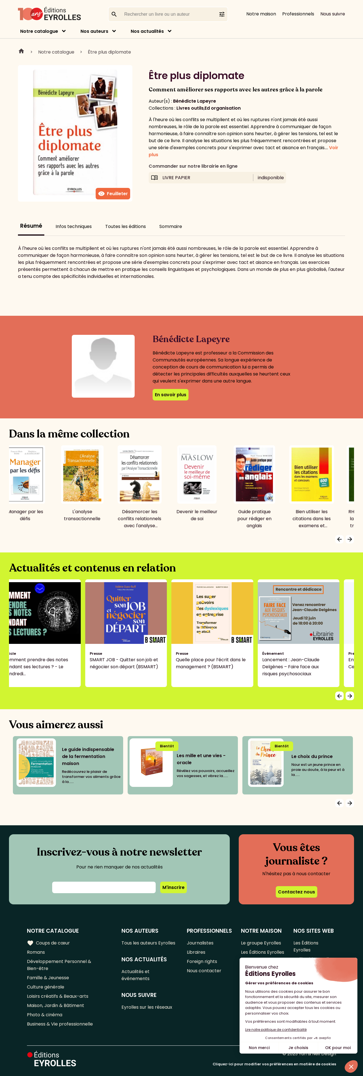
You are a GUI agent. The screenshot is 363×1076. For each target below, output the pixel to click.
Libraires (196, 952)
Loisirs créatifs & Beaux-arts (57, 996)
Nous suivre (332, 14)
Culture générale (45, 987)
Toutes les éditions (125, 226)
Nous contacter (204, 970)
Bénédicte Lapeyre (194, 101)
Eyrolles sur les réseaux (146, 1007)
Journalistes (200, 943)
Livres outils (190, 108)
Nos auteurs (94, 31)
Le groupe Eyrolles (261, 943)
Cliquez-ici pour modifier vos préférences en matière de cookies (274, 1064)
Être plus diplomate (109, 52)
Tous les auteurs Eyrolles (148, 943)
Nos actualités (147, 31)
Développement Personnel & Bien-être (59, 965)
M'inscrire (173, 887)
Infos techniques (74, 226)
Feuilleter (113, 193)
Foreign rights (202, 961)
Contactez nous (296, 892)
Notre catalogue (39, 31)
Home (21, 52)
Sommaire (170, 226)
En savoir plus (170, 394)
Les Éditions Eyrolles (262, 952)
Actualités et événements (135, 975)
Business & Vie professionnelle (60, 1024)
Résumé (31, 226)
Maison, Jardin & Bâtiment (55, 1005)
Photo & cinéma (44, 1015)
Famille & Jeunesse (48, 977)
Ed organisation (223, 108)
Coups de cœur (48, 943)
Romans (36, 952)
